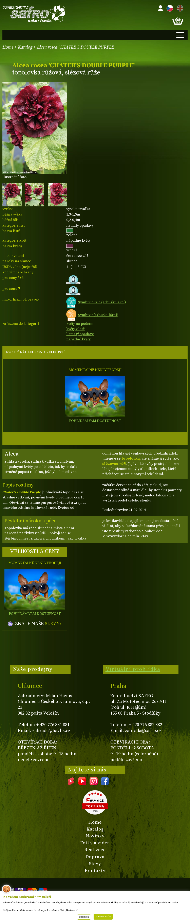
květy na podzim (79, 323)
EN (179, 7)
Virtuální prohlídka (133, 669)
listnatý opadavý (80, 334)
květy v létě (75, 329)
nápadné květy (78, 339)
